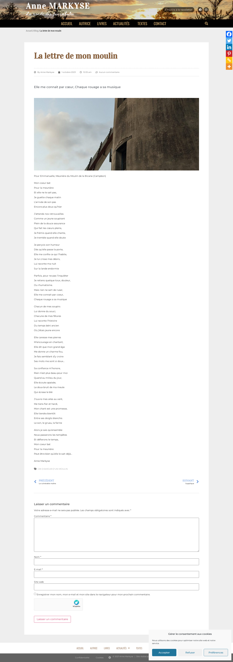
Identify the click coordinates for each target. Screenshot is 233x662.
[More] (229, 66)
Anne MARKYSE (58, 6)
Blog (36, 30)
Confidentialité (82, 657)
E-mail (38, 569)
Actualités (122, 23)
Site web (39, 582)
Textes (142, 23)
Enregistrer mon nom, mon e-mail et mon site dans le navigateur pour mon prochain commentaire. (93, 594)
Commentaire (42, 516)
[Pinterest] (229, 53)
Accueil (66, 23)
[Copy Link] (229, 60)
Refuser (190, 652)
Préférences (216, 652)
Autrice (85, 23)
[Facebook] (229, 34)
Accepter (164, 652)
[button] (206, 23)
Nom (37, 557)
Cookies (100, 657)
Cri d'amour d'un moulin (53, 469)
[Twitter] (229, 40)
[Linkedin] (229, 47)
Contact (160, 23)
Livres (102, 23)
